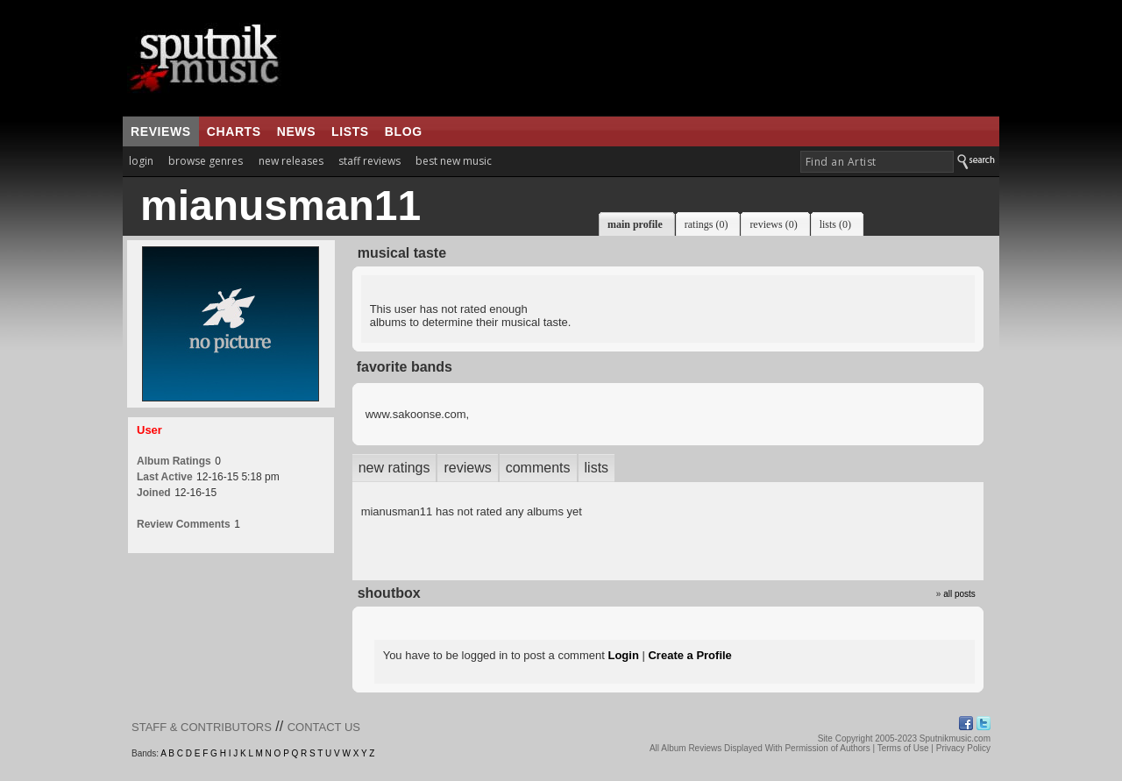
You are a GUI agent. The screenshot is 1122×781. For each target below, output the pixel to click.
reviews (161, 131)
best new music (453, 160)
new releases (291, 160)
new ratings (394, 467)
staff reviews (369, 160)
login (141, 160)
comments (538, 467)
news (296, 131)
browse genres (205, 160)
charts (234, 131)
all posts (959, 594)
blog (404, 131)
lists (350, 131)
